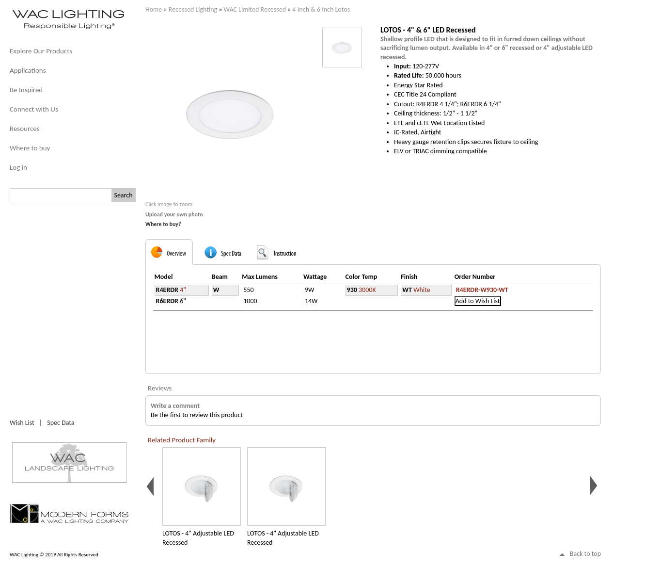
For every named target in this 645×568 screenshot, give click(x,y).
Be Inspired (26, 89)
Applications (28, 70)
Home (153, 9)
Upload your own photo (174, 214)
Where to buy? (163, 224)
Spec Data (60, 423)
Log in (18, 167)
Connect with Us (34, 109)
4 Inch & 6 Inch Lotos (321, 9)
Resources (25, 128)
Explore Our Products (41, 51)
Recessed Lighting (193, 9)
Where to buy (30, 148)
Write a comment (175, 406)
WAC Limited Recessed (255, 9)
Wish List (22, 423)
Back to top (585, 554)
